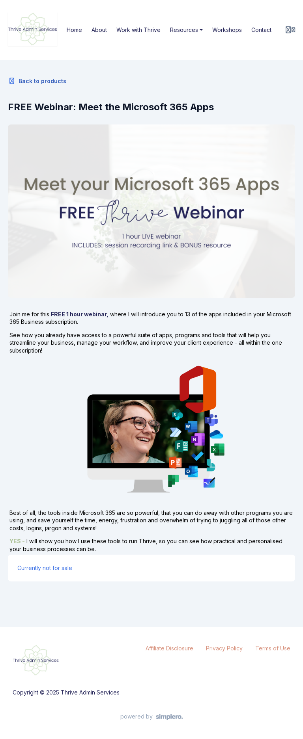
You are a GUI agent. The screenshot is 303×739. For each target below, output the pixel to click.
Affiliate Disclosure (169, 648)
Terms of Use (272, 648)
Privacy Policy (224, 648)
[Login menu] (290, 30)
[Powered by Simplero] (151, 717)
